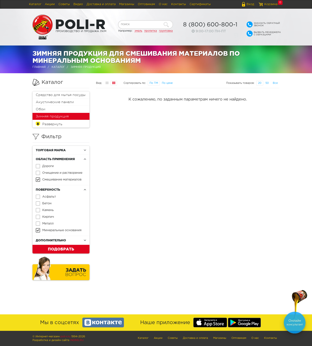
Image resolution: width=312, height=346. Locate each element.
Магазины (126, 4)
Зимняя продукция (52, 116)
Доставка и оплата (101, 4)
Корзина (271, 4)
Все (275, 83)
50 (267, 83)
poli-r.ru (65, 336)
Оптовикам (146, 4)
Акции (50, 4)
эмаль (138, 31)
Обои (40, 109)
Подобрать (61, 249)
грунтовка (166, 31)
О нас (163, 4)
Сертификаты (200, 4)
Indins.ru (77, 340)
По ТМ (154, 83)
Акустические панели (55, 102)
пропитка (150, 31)
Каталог (35, 4)
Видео (78, 4)
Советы (64, 4)
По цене (167, 83)
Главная (39, 67)
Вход (250, 4)
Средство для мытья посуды (61, 95)
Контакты (178, 4)
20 (260, 83)
